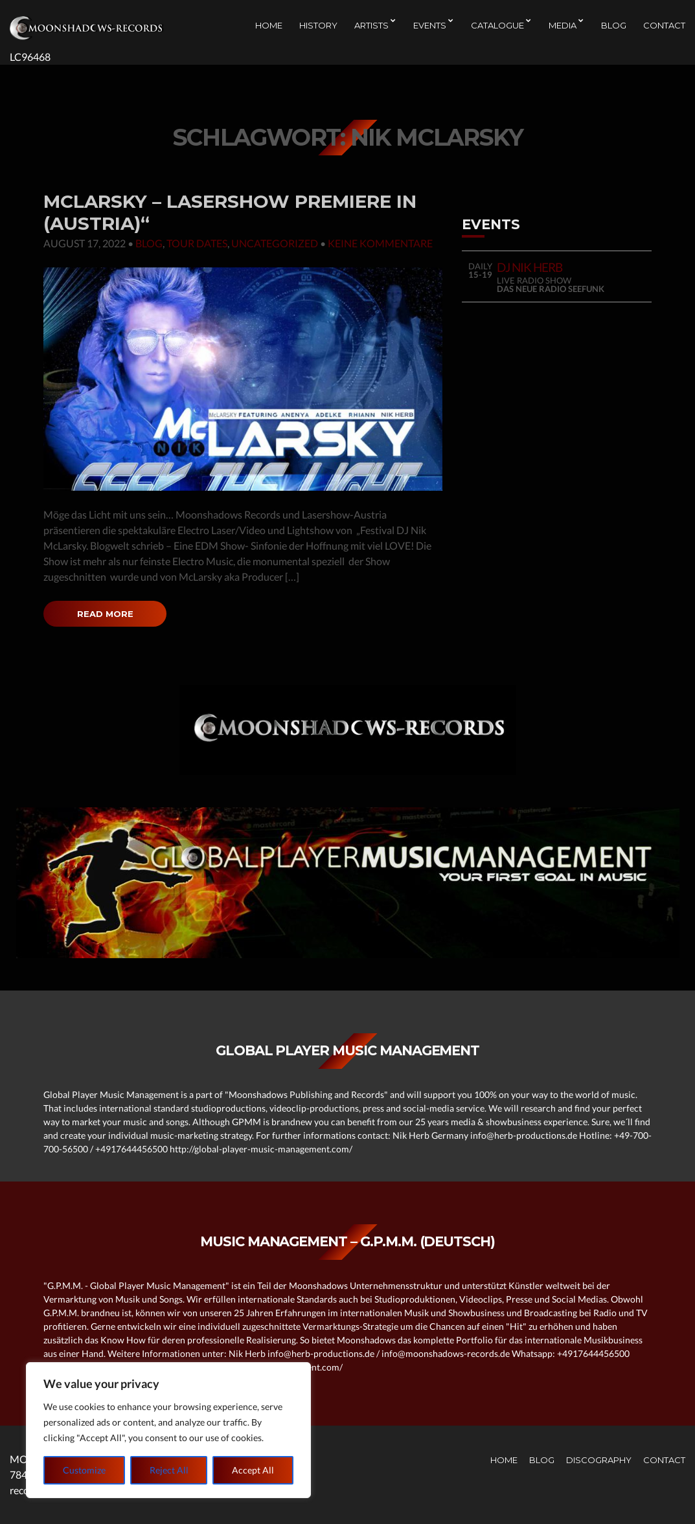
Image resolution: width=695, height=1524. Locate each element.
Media (562, 26)
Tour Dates (196, 243)
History (318, 26)
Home (268, 26)
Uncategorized (274, 243)
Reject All (169, 1469)
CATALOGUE (497, 26)
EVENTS (429, 26)
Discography (599, 1460)
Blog (613, 26)
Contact (664, 26)
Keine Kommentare (380, 243)
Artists (371, 26)
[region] (168, 1430)
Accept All (253, 1469)
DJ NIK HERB (530, 267)
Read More (104, 614)
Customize (84, 1469)
